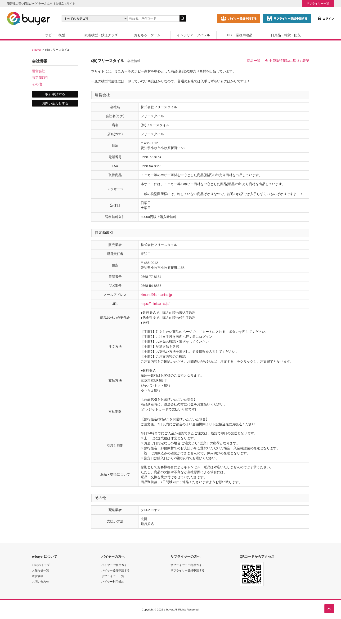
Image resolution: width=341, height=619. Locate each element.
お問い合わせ (40, 581)
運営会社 (38, 71)
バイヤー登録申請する (115, 570)
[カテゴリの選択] (94, 18)
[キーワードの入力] (153, 18)
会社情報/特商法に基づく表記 (287, 60)
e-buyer (36, 49)
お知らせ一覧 (40, 570)
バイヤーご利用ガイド (115, 564)
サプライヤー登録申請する (187, 570)
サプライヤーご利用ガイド (187, 564)
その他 (37, 84)
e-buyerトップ (41, 564)
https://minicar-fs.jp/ (155, 304)
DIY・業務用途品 (239, 35)
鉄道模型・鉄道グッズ (101, 35)
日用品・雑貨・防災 (286, 35)
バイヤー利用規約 (112, 581)
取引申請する (55, 94)
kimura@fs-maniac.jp (156, 295)
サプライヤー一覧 (317, 3)
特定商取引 (40, 78)
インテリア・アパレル (193, 35)
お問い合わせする (55, 103)
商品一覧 (253, 60)
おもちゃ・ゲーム (147, 35)
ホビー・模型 (55, 35)
